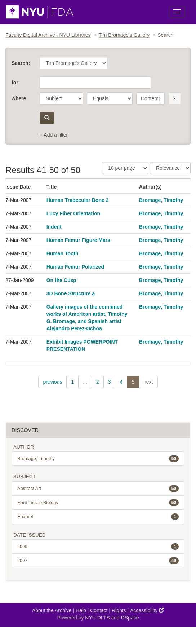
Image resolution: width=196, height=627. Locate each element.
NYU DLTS (97, 618)
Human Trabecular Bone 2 (77, 200)
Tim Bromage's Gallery (124, 35)
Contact (98, 610)
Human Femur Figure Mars (78, 240)
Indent (54, 227)
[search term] (150, 98)
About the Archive (52, 610)
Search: (21, 63)
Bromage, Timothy (161, 200)
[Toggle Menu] (177, 12)
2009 (98, 546)
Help (81, 610)
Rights (119, 610)
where (19, 98)
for (15, 82)
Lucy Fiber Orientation (73, 213)
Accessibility (147, 610)
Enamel (98, 516)
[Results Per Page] (125, 168)
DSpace (130, 618)
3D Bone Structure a (70, 293)
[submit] (47, 118)
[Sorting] (170, 168)
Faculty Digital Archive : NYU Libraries (48, 35)
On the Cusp (61, 280)
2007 (98, 560)
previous (52, 382)
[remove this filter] (174, 98)
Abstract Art (98, 488)
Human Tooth (62, 253)
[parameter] (61, 98)
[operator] (110, 98)
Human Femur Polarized (75, 267)
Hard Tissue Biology (98, 502)
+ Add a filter (54, 135)
